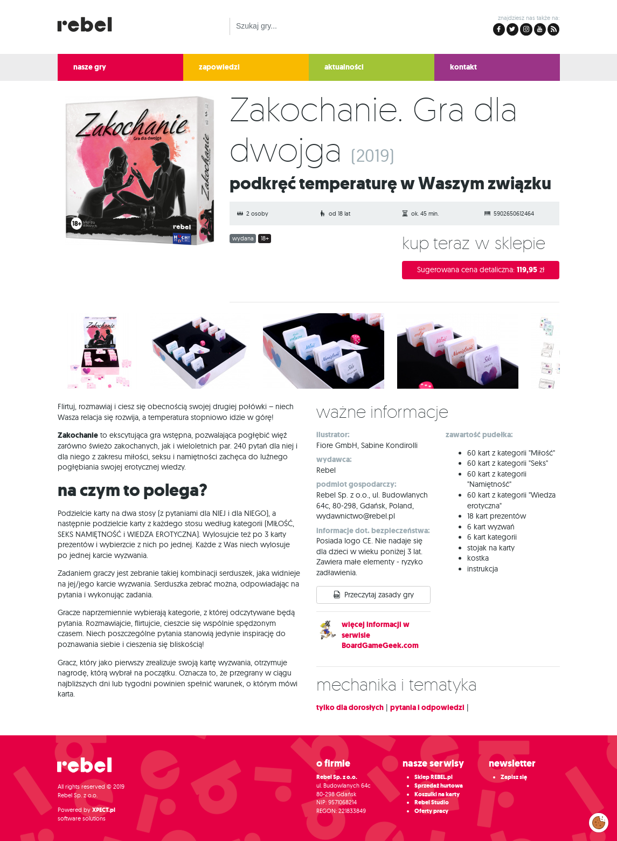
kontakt (463, 67)
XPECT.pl (103, 810)
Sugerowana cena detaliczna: (481, 270)
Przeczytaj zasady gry (379, 594)
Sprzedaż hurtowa (438, 786)
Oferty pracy (431, 811)
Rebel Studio (431, 802)
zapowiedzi (219, 67)
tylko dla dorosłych (350, 707)
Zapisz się (514, 777)
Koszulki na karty (437, 794)
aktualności (344, 67)
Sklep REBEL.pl (433, 777)
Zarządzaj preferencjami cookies (598, 820)
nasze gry (89, 67)
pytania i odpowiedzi (427, 707)
